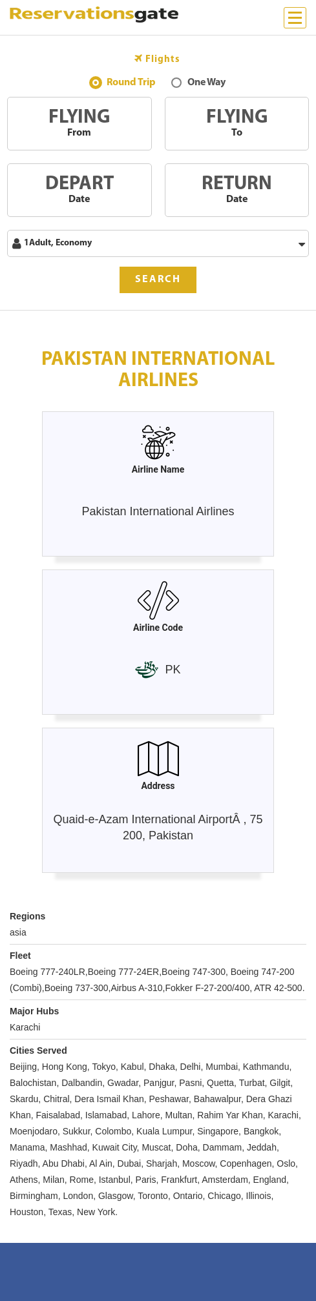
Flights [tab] (157, 59)
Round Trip (131, 83)
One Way (206, 83)
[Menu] (295, 17)
